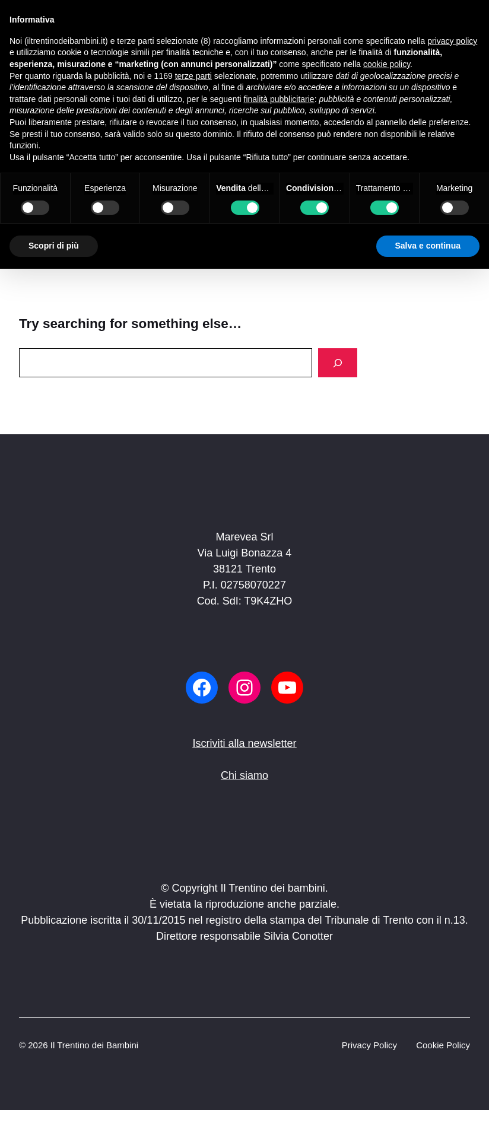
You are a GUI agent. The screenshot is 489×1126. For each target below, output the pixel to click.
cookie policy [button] (386, 64)
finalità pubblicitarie (279, 99)
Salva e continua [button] (428, 245)
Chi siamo (244, 775)
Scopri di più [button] (53, 245)
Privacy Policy (369, 1045)
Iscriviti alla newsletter (244, 743)
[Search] (337, 362)
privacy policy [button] (452, 41)
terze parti (193, 76)
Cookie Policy (443, 1045)
